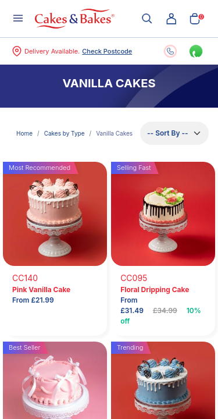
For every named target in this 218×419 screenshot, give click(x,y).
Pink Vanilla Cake (41, 289)
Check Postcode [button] (107, 51)
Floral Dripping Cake (154, 289)
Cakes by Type (64, 133)
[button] (171, 18)
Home (24, 133)
